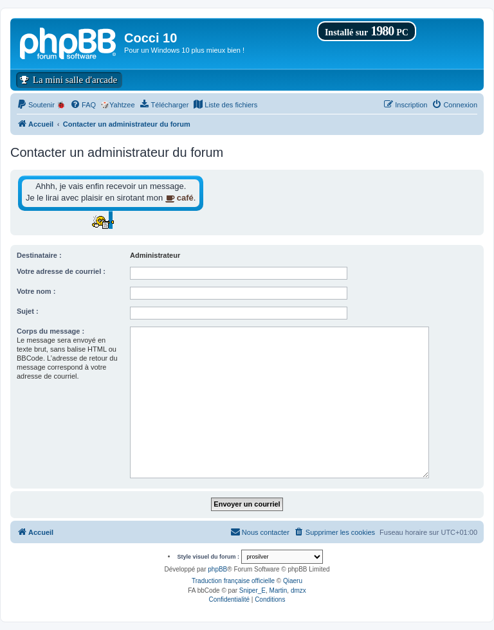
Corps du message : (50, 331)
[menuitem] (41, 105)
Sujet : (28, 311)
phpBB (217, 569)
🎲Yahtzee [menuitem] (117, 105)
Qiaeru (292, 580)
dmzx (298, 590)
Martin (279, 590)
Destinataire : (39, 255)
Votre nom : (36, 291)
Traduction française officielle (233, 580)
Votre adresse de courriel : (61, 271)
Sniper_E (252, 590)
